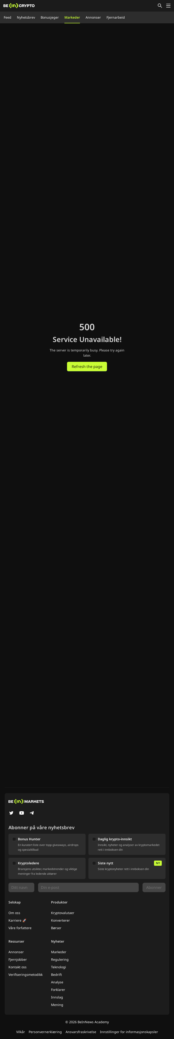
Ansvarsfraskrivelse (81, 1032)
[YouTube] (21, 813)
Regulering (60, 959)
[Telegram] (32, 813)
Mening (57, 1004)
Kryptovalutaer (62, 913)
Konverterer (60, 920)
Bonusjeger (50, 17)
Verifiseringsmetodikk (25, 974)
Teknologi (58, 967)
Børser (56, 928)
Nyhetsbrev (26, 17)
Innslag (57, 997)
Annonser (93, 17)
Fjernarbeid (116, 17)
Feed (7, 17)
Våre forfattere (20, 928)
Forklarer (58, 989)
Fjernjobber (17, 959)
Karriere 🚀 (17, 920)
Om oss (14, 913)
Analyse (57, 982)
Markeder (72, 17)
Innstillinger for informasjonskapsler (129, 1032)
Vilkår (20, 1032)
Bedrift (56, 974)
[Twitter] (11, 813)
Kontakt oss (17, 967)
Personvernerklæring (45, 1032)
